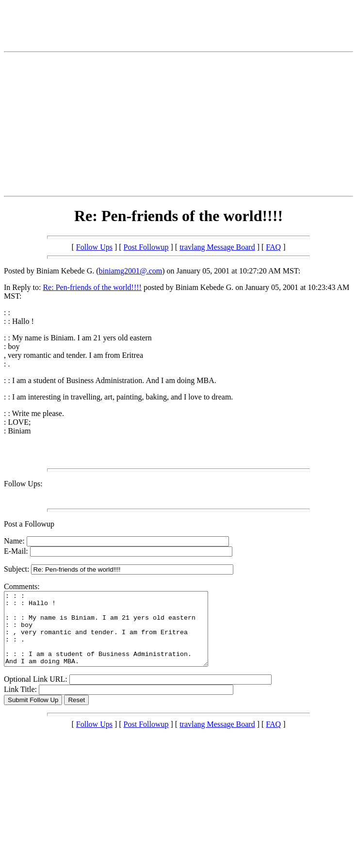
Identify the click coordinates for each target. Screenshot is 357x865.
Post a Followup (29, 524)
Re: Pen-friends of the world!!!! (92, 287)
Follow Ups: (23, 484)
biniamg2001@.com (130, 271)
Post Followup (146, 247)
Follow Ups (94, 247)
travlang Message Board (217, 247)
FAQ (273, 247)
